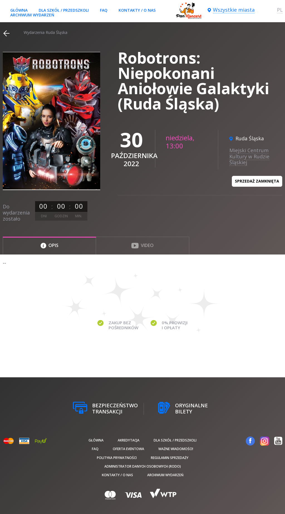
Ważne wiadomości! (175, 448)
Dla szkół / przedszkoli (64, 10)
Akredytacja (128, 440)
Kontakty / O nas (137, 10)
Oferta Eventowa (128, 448)
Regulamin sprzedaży (169, 457)
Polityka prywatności (117, 457)
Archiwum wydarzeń (32, 15)
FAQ (103, 10)
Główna (19, 10)
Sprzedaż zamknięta (257, 181)
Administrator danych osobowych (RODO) (142, 466)
